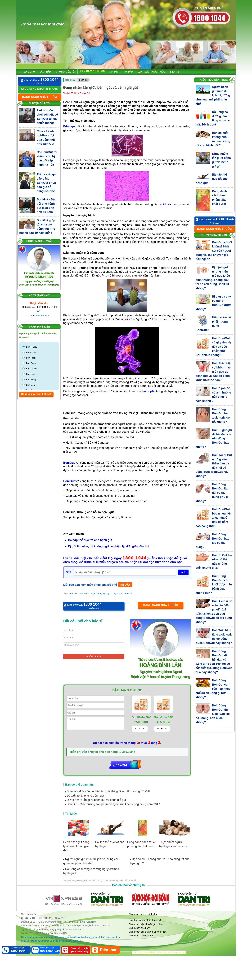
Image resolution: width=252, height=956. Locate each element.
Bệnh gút (83, 80)
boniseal (25, 941)
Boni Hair (30, 374)
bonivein (105, 937)
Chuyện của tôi (65, 71)
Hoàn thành (93, 656)
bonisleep (116, 937)
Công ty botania (29, 937)
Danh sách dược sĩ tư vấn (39, 89)
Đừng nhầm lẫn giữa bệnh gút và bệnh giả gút (95, 799)
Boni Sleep (31, 379)
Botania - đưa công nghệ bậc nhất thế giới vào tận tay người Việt (107, 791)
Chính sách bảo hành (139, 928)
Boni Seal (30, 385)
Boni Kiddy (31, 358)
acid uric (73, 593)
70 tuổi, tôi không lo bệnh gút (84, 795)
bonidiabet (53, 937)
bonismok (45, 941)
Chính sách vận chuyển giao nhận (146, 924)
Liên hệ (174, 71)
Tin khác (71, 813)
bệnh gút (118, 593)
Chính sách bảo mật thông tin (143, 935)
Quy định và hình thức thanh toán (145, 920)
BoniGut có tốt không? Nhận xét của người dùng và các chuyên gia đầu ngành (214, 251)
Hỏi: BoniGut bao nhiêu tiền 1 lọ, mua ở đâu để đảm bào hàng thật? (214, 518)
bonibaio (35, 941)
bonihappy (86, 937)
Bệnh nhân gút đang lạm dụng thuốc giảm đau (76, 846)
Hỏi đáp (128, 71)
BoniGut (128, 593)
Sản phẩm (45, 71)
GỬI (183, 572)
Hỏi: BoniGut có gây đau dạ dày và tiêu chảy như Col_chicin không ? (213, 347)
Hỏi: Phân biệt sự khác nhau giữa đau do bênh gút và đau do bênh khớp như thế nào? (214, 372)
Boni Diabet (31, 369)
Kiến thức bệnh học (92, 71)
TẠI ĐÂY (125, 584)
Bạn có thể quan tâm (79, 784)
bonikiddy (56, 941)
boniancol (67, 941)
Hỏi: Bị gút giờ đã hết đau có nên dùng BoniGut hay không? (214, 438)
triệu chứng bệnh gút (101, 593)
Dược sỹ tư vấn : (40, 80)
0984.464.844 (42, 315)
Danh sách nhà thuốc (151, 71)
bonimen (42, 937)
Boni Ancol (31, 363)
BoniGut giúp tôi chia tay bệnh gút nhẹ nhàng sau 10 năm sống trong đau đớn (37, 229)
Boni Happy (31, 347)
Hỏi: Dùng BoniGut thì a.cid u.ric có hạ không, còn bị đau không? (213, 714)
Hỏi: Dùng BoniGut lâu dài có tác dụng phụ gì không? (212, 493)
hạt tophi (84, 593)
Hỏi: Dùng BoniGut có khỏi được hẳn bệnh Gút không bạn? (214, 584)
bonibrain (64, 937)
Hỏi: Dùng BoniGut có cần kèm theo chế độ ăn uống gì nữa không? (213, 689)
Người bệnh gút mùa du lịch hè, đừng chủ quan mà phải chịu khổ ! (213, 95)
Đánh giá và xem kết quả (36, 394)
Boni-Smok (31, 352)
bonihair (77, 941)
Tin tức (114, 71)
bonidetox (75, 937)
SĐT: (69, 572)
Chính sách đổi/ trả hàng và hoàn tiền (147, 931)
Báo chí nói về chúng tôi (129, 885)
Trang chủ (28, 71)
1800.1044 (135, 558)
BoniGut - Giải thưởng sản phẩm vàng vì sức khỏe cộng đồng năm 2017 (112, 804)
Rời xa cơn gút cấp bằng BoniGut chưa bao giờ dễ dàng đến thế (47, 183)
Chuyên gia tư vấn (39, 241)
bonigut (96, 937)
